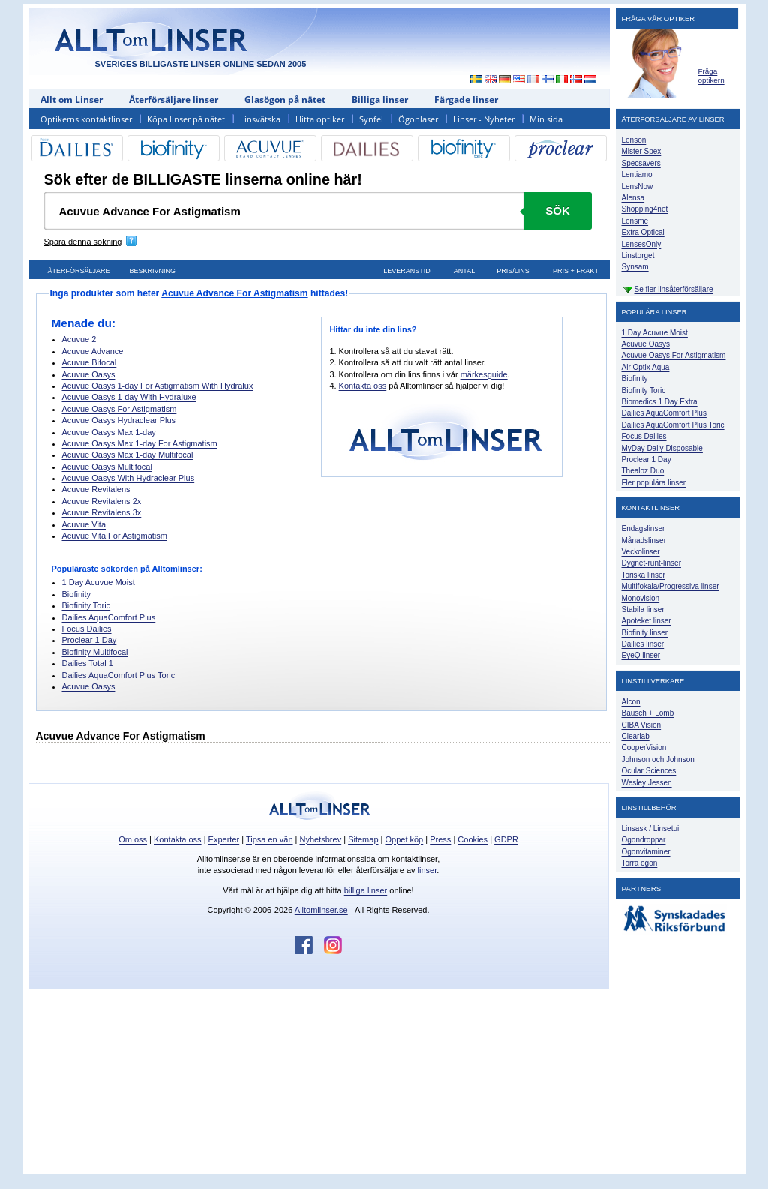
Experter (224, 839)
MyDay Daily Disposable (662, 448)
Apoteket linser (646, 621)
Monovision (641, 598)
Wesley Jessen (647, 783)
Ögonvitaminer (646, 852)
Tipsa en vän (269, 839)
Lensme (635, 221)
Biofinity (77, 594)
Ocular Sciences (649, 771)
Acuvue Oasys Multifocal (107, 466)
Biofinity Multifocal (95, 651)
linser (427, 870)
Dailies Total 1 (87, 663)
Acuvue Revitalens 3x (102, 512)
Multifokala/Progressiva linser (670, 586)
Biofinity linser (645, 633)
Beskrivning (153, 271)
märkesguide (484, 374)
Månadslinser (644, 540)
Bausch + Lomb (648, 713)
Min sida (546, 119)
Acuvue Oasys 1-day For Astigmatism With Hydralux (158, 385)
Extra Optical (643, 232)
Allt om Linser (71, 99)
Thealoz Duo (643, 471)
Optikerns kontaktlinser (86, 119)
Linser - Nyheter (483, 119)
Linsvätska (260, 119)
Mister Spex (642, 151)
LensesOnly (642, 244)
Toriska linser (643, 575)
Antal (464, 271)
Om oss (132, 839)
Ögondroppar (644, 840)
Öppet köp (404, 839)
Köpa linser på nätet (186, 119)
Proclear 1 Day (89, 639)
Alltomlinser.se (321, 909)
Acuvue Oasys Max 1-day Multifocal (128, 454)
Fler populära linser (654, 483)
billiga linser (365, 890)
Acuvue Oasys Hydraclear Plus (119, 420)
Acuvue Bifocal (89, 362)
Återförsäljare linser (173, 99)
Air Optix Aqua (646, 367)
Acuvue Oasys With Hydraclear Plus (128, 477)
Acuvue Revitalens (96, 489)
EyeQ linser (641, 655)
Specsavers (641, 163)
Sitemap (363, 839)
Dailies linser (643, 644)
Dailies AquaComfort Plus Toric (119, 675)
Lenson (634, 140)
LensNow (637, 186)
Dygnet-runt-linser (651, 563)
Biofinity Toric (86, 605)
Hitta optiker (320, 119)
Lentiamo (637, 174)
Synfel (371, 119)
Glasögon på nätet (285, 99)
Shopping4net (645, 209)
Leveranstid (406, 271)
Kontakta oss (363, 385)
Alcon (631, 702)
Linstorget (638, 255)
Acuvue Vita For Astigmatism (114, 535)
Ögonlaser (418, 119)
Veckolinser (641, 552)
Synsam (635, 267)
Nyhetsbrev (321, 839)
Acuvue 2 (79, 339)
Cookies (473, 839)
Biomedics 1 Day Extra (660, 402)
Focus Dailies (87, 628)
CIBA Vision (642, 725)
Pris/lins (513, 271)
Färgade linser (466, 99)
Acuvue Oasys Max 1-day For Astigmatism (140, 443)
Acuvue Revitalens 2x (102, 501)
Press (440, 839)
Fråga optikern (711, 75)
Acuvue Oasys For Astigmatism (119, 408)
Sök (557, 210)
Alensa (633, 198)
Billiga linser (380, 99)
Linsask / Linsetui (651, 828)
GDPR (506, 839)
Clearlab (636, 736)
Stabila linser (643, 609)
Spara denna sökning (83, 241)
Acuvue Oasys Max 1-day (109, 432)
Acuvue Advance (93, 351)
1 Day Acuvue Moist (98, 582)
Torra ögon (640, 863)
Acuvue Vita (84, 524)
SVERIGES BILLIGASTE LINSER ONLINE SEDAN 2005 (201, 63)
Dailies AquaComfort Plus (109, 617)
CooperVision (644, 747)
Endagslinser (643, 528)
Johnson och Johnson (658, 759)
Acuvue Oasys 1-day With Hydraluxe (129, 396)
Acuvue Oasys (89, 374)
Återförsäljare (78, 271)
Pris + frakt (575, 271)
